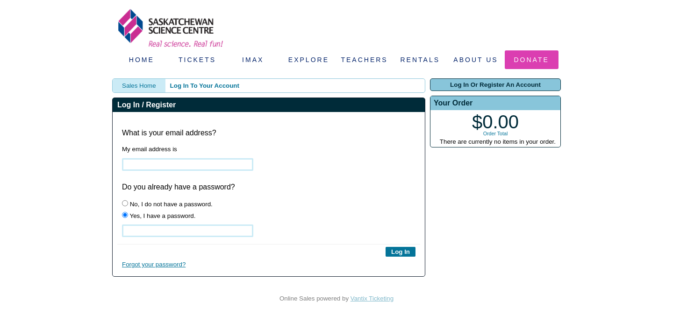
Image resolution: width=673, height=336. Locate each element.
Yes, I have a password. (158, 215)
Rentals (420, 59)
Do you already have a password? (178, 187)
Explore (308, 59)
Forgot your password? (154, 264)
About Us (475, 59)
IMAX (253, 59)
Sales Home (139, 85)
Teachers (364, 59)
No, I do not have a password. (167, 204)
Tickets (197, 59)
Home (141, 59)
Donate (531, 59)
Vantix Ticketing (372, 298)
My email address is (149, 149)
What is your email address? (169, 133)
